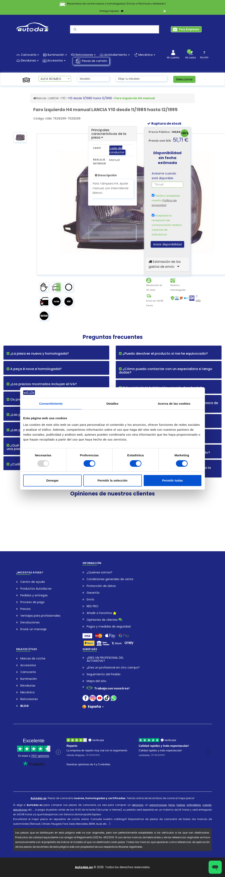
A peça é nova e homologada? (34, 369)
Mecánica (27, 692)
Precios (25, 608)
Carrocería (28, 672)
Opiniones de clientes (104, 619)
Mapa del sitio (96, 681)
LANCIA (54, 98)
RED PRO (92, 606)
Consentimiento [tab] (51, 403)
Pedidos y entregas (34, 595)
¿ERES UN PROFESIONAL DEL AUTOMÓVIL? (105, 659)
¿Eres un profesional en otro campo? (113, 667)
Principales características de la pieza (108, 134)
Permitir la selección (112, 480)
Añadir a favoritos (101, 613)
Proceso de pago (32, 602)
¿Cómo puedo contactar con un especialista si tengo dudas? (165, 371)
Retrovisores (29, 699)
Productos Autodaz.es (36, 588)
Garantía (93, 592)
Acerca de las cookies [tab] (174, 403)
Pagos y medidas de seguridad (109, 626)
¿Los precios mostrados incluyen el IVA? (42, 384)
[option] (20, 138)
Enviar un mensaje (33, 629)
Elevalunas (27, 685)
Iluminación (28, 678)
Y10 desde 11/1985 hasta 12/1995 (90, 98)
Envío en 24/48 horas (154, 303)
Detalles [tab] (112, 403)
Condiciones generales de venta (110, 579)
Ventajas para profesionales (40, 615)
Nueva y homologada (178, 288)
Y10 (63, 98)
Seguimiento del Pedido (104, 674)
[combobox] (55, 79)
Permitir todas (172, 480)
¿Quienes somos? (99, 572)
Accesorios (28, 665)
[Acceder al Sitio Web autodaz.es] (34, 98)
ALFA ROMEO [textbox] (50, 78)
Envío (90, 599)
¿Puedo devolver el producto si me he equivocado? (163, 353)
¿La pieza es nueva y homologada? (38, 353)
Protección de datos (101, 586)
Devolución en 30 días (154, 288)
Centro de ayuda (32, 581)
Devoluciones (30, 622)
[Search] (114, 29)
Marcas (41, 98)
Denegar (52, 480)
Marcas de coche (32, 658)
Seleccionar (184, 79)
